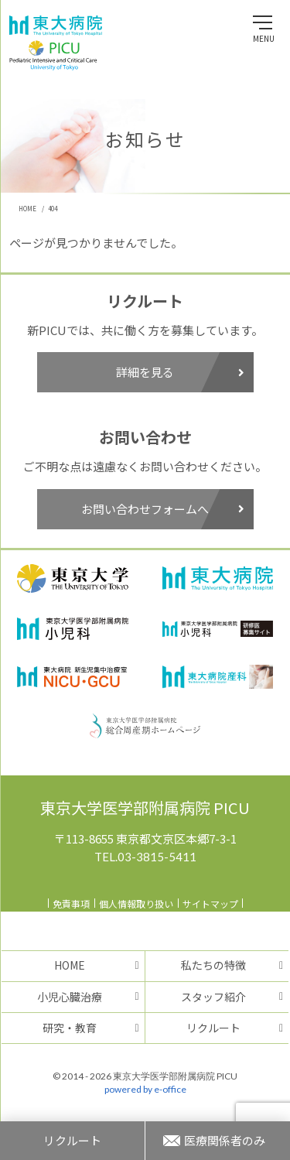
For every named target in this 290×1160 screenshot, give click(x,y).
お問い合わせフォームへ (162, 509)
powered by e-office (145, 1089)
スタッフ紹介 (213, 996)
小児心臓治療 (69, 996)
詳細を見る (180, 372)
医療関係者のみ (224, 1140)
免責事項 (71, 903)
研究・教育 (70, 1027)
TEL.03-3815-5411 (145, 857)
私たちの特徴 (213, 965)
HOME (69, 965)
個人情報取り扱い (136, 903)
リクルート (213, 1027)
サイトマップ (210, 903)
